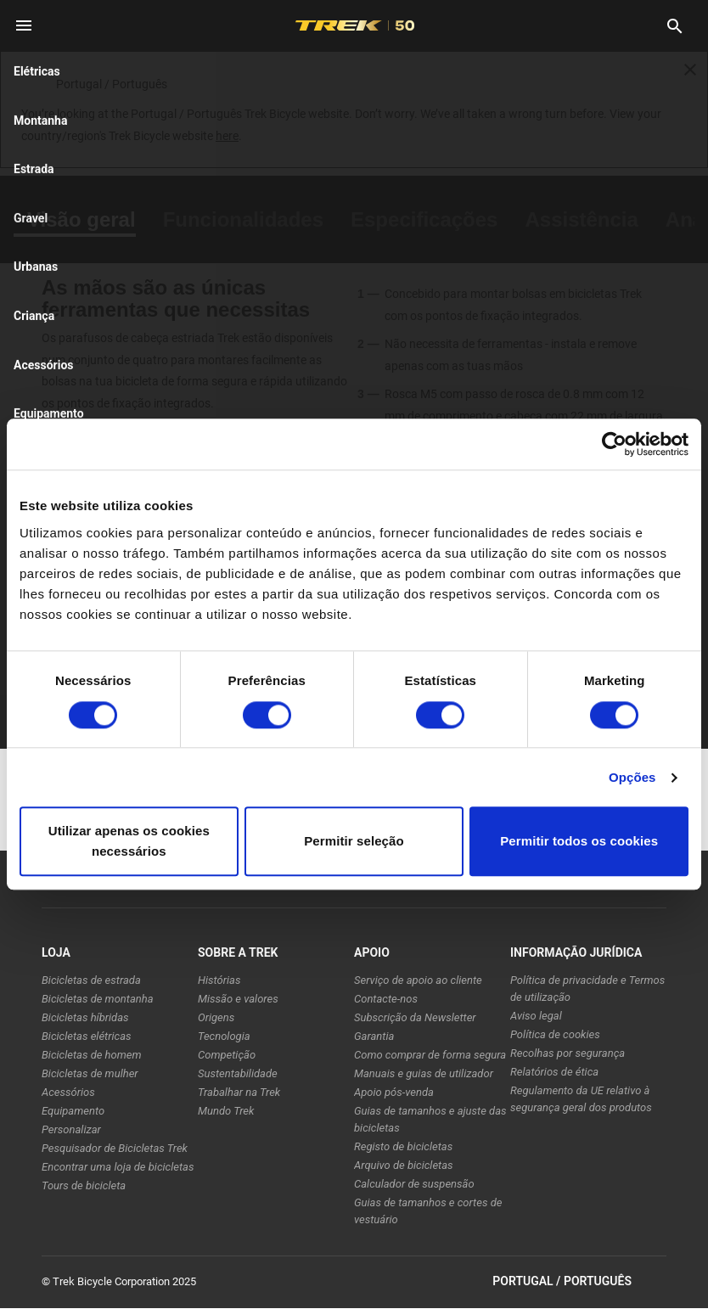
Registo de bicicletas (403, 1146)
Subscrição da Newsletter (415, 1017)
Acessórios (68, 1092)
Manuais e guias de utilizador (423, 1073)
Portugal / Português (579, 1282)
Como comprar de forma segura (430, 1054)
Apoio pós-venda (394, 1092)
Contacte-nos (386, 998)
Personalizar (71, 1129)
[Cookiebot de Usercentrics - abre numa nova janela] (614, 444)
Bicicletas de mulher (90, 1073)
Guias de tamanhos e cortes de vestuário (428, 1211)
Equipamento (73, 1110)
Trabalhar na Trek (239, 1092)
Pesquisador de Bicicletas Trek (115, 1148)
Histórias (219, 980)
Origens (216, 1017)
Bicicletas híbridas (85, 1017)
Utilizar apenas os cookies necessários (129, 841)
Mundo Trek (226, 1110)
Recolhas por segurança (567, 1053)
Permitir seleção (354, 841)
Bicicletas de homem (92, 1054)
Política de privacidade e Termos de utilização (587, 988)
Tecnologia (224, 1036)
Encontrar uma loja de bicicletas (118, 1166)
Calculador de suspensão (414, 1183)
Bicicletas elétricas (87, 1036)
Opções (632, 777)
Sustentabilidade (238, 1073)
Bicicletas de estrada (91, 980)
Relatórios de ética (554, 1071)
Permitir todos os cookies (579, 841)
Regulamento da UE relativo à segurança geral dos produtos (581, 1099)
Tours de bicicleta (84, 1185)
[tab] (81, 220)
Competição (227, 1054)
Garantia (374, 1036)
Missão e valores (238, 998)
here (227, 136)
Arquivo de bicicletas (403, 1165)
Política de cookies (555, 1034)
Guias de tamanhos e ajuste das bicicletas (430, 1119)
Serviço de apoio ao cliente (418, 980)
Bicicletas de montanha (98, 998)
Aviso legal (536, 1015)
